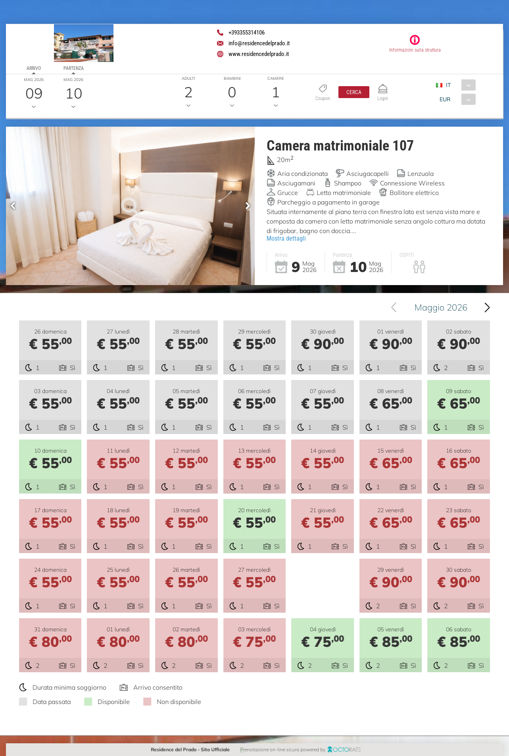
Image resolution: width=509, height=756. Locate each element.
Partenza (73, 68)
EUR (445, 99)
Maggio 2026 (443, 307)
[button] (353, 92)
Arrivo (34, 68)
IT (448, 85)
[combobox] (458, 85)
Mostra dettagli (286, 238)
